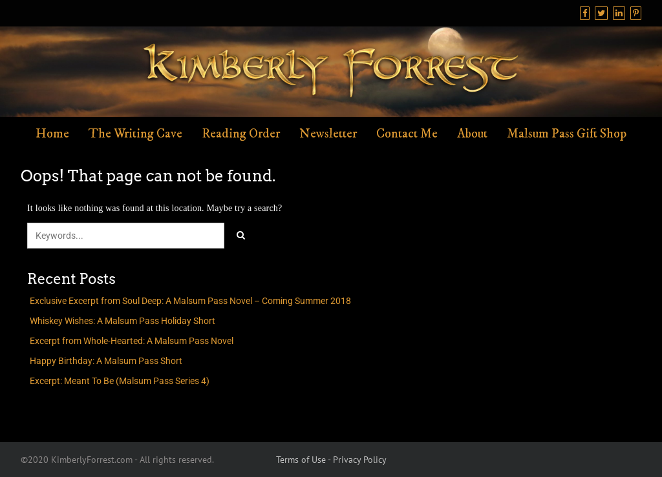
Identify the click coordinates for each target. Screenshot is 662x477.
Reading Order (241, 134)
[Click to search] (240, 236)
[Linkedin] (619, 13)
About (472, 134)
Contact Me (407, 134)
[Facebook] (585, 13)
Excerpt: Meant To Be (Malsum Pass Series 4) (119, 381)
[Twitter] (601, 13)
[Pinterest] (635, 13)
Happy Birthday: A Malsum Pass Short (106, 361)
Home (52, 134)
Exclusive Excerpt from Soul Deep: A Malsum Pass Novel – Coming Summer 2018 (190, 301)
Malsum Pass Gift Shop (566, 134)
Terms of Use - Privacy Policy (331, 459)
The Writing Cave (135, 134)
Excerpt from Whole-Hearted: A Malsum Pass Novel (131, 341)
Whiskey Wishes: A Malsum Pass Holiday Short (122, 321)
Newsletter (328, 134)
